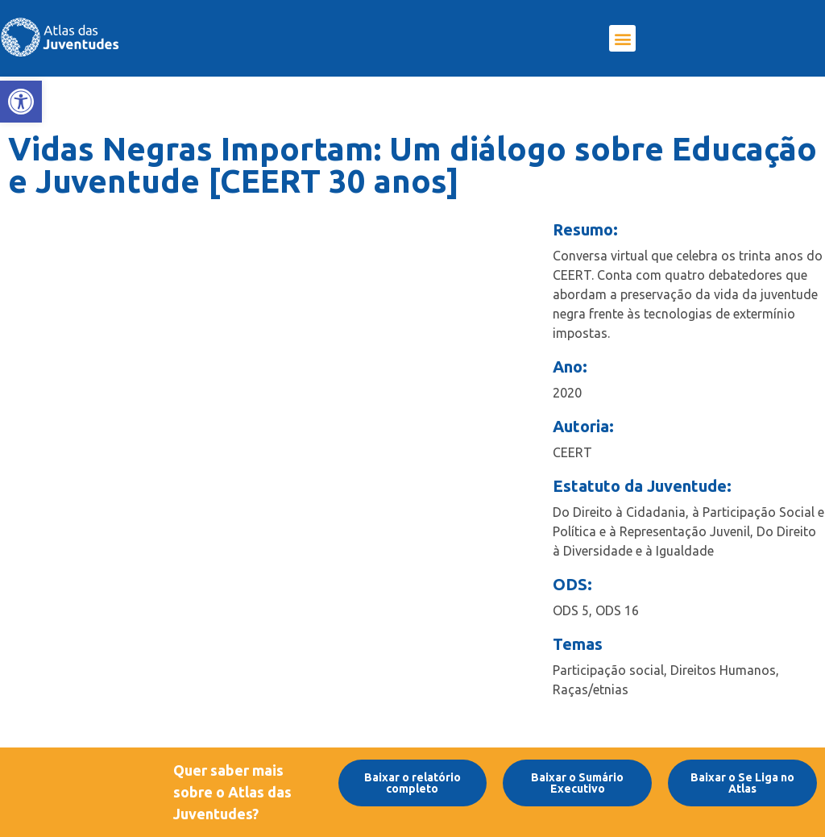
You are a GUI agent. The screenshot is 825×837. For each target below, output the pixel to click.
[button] (622, 38)
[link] (21, 102)
